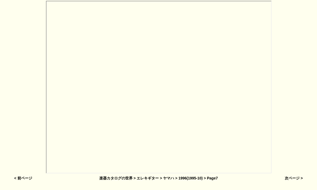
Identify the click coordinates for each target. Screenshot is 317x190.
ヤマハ (168, 178)
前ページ (24, 178)
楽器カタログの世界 (116, 178)
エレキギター (148, 178)
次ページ (292, 178)
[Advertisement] (23, 87)
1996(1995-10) (190, 178)
